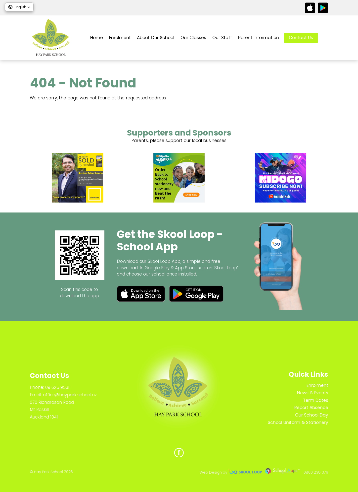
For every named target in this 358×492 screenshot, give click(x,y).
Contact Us (301, 38)
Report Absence (311, 408)
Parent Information (258, 38)
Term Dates (315, 400)
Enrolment (120, 38)
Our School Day (311, 415)
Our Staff (222, 38)
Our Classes (193, 38)
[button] (19, 7)
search (325, 38)
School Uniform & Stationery (298, 422)
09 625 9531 (57, 387)
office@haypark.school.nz (70, 395)
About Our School (155, 38)
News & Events (312, 393)
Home (96, 38)
